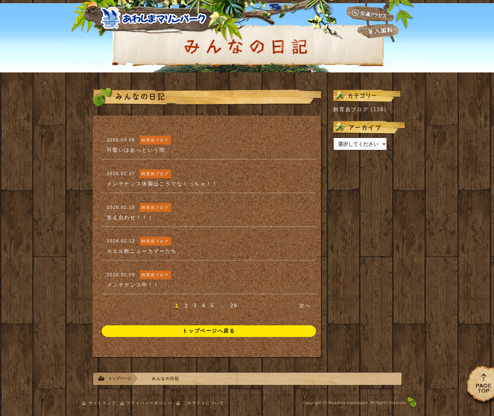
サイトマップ (102, 403)
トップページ (119, 378)
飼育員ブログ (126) (360, 109)
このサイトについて (203, 403)
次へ (305, 305)
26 (234, 305)
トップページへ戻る (208, 330)
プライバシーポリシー (150, 403)
